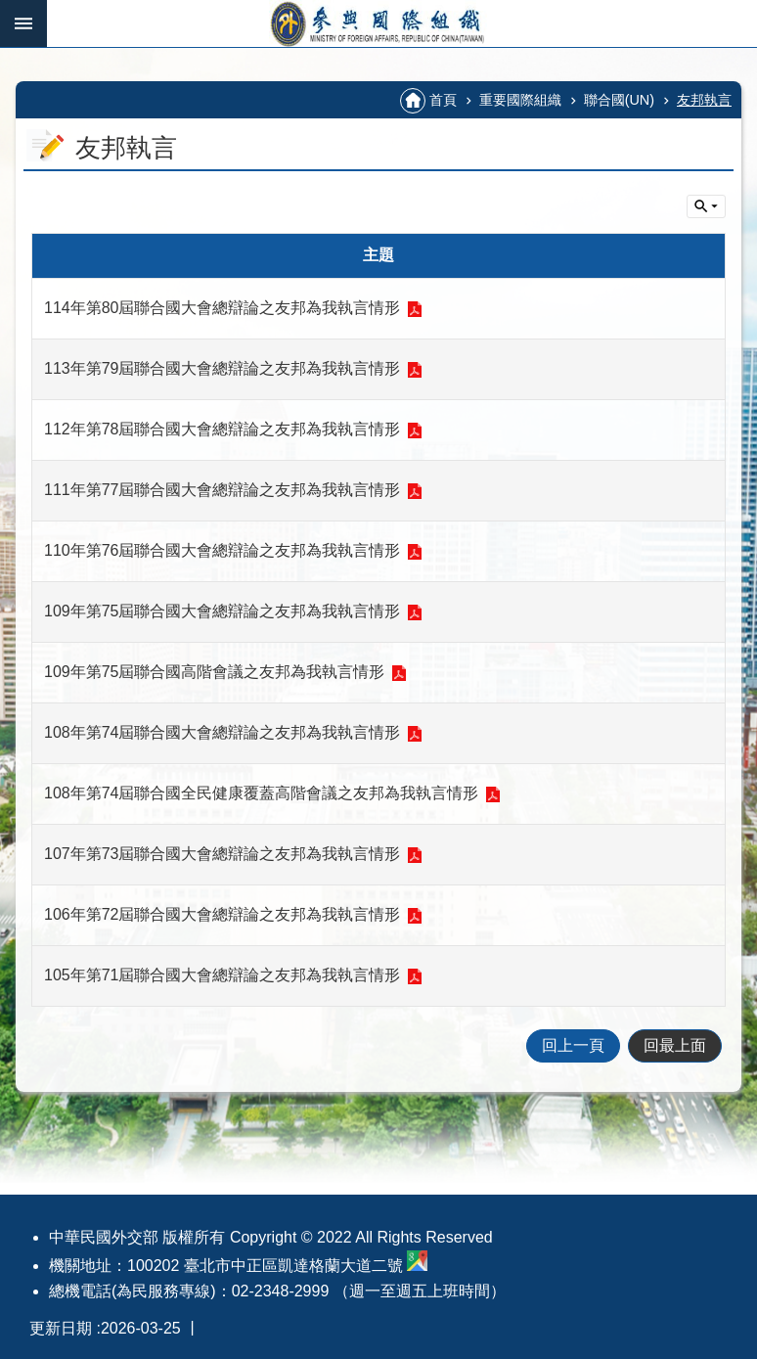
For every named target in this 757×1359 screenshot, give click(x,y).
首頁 (443, 100)
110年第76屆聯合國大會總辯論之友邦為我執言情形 (222, 550)
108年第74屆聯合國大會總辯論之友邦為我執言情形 (222, 732)
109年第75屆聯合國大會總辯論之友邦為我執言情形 (222, 611)
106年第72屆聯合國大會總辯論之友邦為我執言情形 (222, 914)
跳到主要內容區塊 (10, 10)
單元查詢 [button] (706, 206)
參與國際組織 (402, 23)
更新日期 (60, 1328)
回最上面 (675, 1045)
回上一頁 (573, 1045)
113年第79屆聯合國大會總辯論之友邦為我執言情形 (222, 368)
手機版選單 (23, 23)
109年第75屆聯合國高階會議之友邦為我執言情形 (214, 671)
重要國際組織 (520, 100)
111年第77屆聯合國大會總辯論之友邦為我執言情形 (222, 489)
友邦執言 (704, 100)
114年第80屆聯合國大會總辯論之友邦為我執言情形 (222, 307)
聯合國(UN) (619, 100)
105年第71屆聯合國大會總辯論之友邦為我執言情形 (222, 975)
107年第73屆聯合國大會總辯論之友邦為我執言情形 (222, 853)
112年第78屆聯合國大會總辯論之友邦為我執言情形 (222, 429)
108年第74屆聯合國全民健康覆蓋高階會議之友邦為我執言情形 (261, 793)
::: (22, 55)
